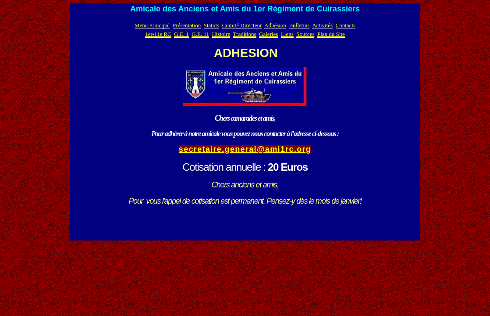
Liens (287, 34)
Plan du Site (331, 34)
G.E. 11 (200, 34)
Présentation (187, 25)
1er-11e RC (158, 34)
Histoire (221, 34)
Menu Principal (152, 25)
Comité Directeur (242, 25)
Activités (322, 25)
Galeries (268, 34)
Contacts (346, 25)
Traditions (244, 34)
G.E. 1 (181, 34)
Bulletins (299, 25)
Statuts (211, 25)
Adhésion (275, 25)
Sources (305, 34)
